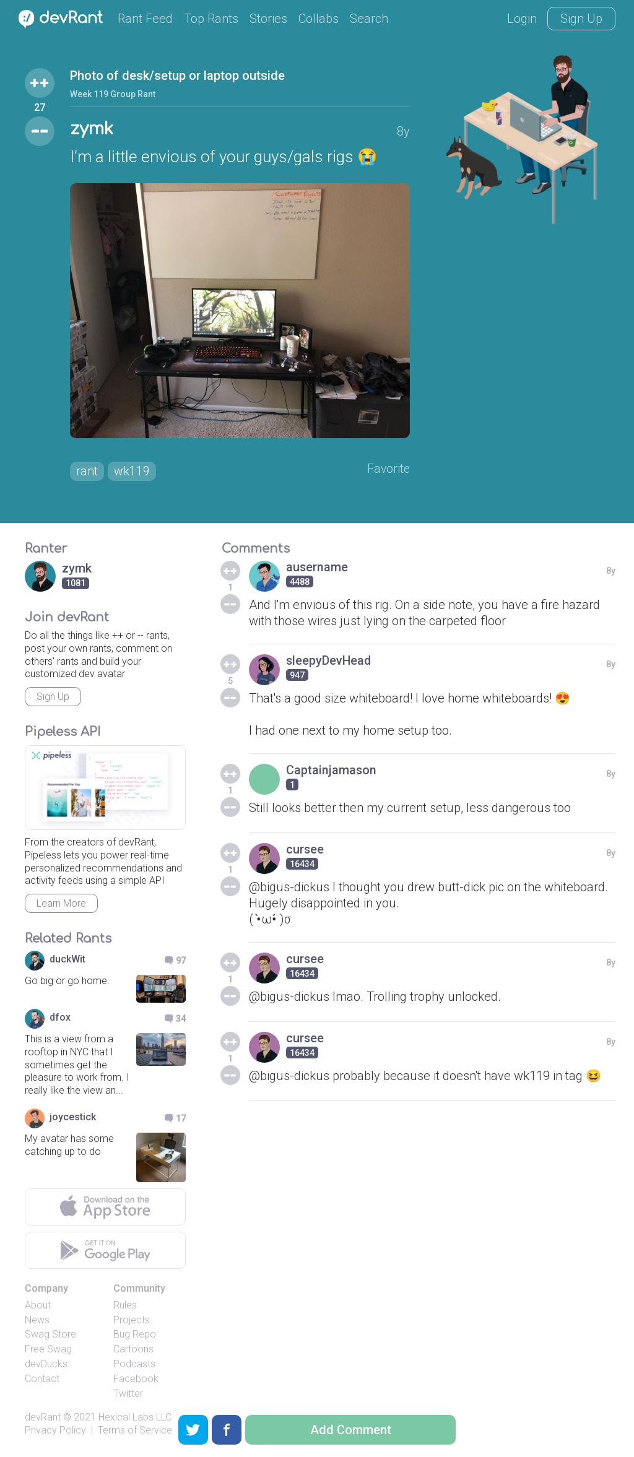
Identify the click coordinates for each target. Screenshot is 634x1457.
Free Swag (48, 1350)
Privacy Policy (55, 1431)
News (37, 1320)
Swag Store (50, 1335)
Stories (268, 18)
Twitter (128, 1394)
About (38, 1306)
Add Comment (350, 1429)
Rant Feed (145, 18)
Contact (42, 1379)
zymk (92, 129)
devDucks (46, 1365)
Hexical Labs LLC (135, 1418)
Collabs (318, 18)
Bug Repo (134, 1335)
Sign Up (581, 18)
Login (522, 18)
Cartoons (133, 1350)
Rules (125, 1306)
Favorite (388, 469)
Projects (131, 1320)
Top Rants (211, 18)
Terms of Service (135, 1431)
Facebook (135, 1379)
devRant (43, 1418)
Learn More (61, 904)
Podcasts (134, 1365)
